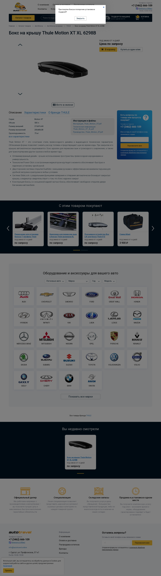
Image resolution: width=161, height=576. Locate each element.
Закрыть (80, 18)
